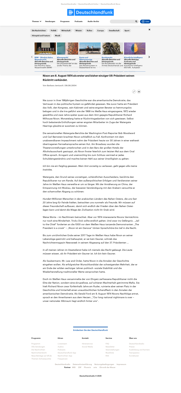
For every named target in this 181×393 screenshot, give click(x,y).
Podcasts (78, 21)
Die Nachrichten (38, 350)
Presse (131, 347)
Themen (35, 21)
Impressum (121, 364)
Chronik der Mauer (107, 367)
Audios (61, 347)
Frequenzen (63, 359)
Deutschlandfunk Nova (110, 4)
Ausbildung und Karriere (139, 350)
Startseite (34, 30)
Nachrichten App (65, 356)
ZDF (79, 367)
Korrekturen (134, 356)
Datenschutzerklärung (82, 364)
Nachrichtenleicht (39, 353)
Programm (65, 21)
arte (95, 367)
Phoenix (87, 367)
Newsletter (110, 347)
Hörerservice (87, 344)
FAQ (107, 344)
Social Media (87, 347)
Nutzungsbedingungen (104, 364)
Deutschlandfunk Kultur (88, 4)
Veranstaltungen (112, 350)
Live (145, 21)
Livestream (62, 344)
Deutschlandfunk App (67, 353)
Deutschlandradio (68, 4)
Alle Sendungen (47, 30)
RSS (107, 356)
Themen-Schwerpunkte (41, 359)
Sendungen (50, 21)
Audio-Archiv (93, 21)
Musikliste (110, 353)
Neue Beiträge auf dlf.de (41, 356)
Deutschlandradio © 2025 (91, 376)
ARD (74, 367)
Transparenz (134, 353)
